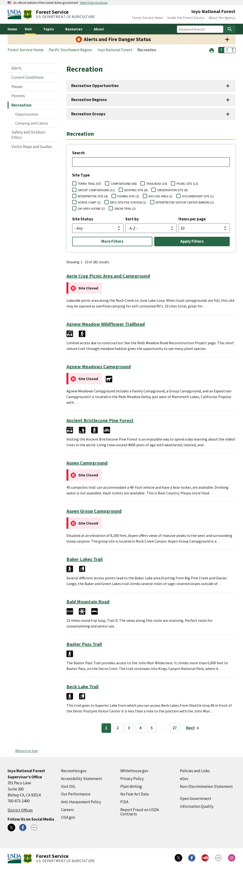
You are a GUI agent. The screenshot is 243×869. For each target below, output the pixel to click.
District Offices (20, 810)
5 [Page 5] (152, 727)
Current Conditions (27, 77)
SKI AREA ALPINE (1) (91, 208)
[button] (212, 49)
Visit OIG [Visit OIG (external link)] (68, 786)
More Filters (112, 241)
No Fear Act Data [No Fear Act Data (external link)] (134, 794)
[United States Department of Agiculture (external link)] (15, 14)
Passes (17, 86)
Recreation (21, 105)
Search (78, 152)
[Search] (229, 29)
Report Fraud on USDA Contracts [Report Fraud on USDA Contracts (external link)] (139, 812)
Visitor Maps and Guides (31, 146)
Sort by (132, 219)
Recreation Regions (89, 99)
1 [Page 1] (106, 727)
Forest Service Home (147, 17)
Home (12, 29)
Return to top (26, 750)
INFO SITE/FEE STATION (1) (128, 202)
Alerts (16, 68)
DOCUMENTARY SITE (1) (198, 196)
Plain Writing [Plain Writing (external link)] (131, 786)
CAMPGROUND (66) (124, 183)
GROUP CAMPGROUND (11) (96, 190)
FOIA (124, 801)
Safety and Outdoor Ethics (28, 135)
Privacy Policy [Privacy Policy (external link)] (132, 778)
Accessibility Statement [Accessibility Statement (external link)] (81, 778)
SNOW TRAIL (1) (125, 208)
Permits (18, 95)
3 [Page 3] (129, 727)
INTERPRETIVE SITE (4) (93, 196)
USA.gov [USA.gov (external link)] (68, 817)
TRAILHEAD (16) (156, 183)
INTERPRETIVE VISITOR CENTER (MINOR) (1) (185, 202)
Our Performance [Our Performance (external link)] (75, 794)
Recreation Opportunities (95, 85)
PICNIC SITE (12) (187, 183)
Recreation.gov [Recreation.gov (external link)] (74, 770)
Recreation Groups (88, 113)
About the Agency (222, 17)
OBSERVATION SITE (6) (172, 190)
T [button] (221, 50)
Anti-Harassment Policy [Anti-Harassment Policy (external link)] (81, 801)
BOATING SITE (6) (136, 190)
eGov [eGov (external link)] (184, 778)
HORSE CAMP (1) (89, 202)
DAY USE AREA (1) (161, 196)
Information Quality (197, 806)
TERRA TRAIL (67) (89, 183)
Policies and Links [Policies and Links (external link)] (195, 770)
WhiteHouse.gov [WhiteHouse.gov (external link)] (134, 770)
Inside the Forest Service (186, 17)
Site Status (82, 219)
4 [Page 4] (140, 727)
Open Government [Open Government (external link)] (195, 798)
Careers (67, 809)
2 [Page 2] (118, 727)
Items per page (192, 219)
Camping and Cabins (31, 123)
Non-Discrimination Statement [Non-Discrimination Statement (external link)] (206, 786)
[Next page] (193, 728)
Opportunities (26, 114)
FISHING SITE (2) (128, 196)
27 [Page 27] (175, 727)
